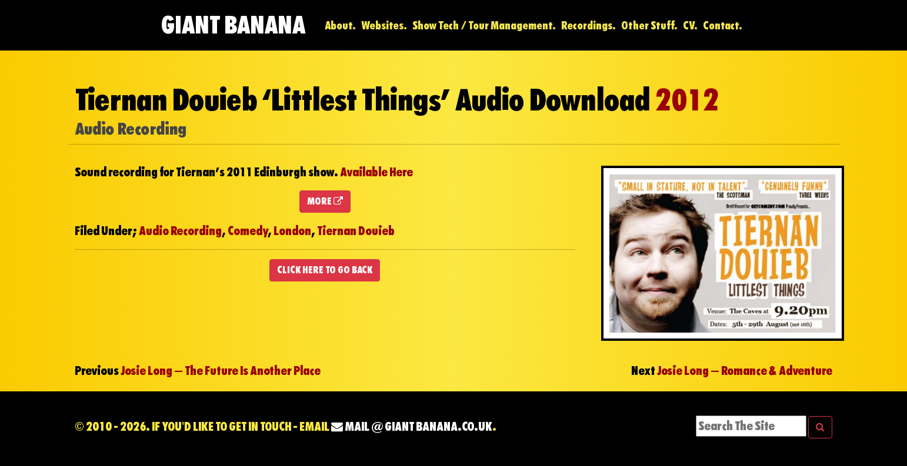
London (292, 231)
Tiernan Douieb (356, 231)
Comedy (248, 231)
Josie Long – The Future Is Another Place (221, 370)
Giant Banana (233, 25)
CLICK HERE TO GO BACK (324, 270)
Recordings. (588, 25)
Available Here (376, 172)
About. (340, 25)
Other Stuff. (649, 25)
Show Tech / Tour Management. (484, 25)
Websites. (384, 25)
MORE (325, 201)
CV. (690, 25)
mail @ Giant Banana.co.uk (411, 426)
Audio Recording (180, 231)
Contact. (722, 25)
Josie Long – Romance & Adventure (744, 370)
